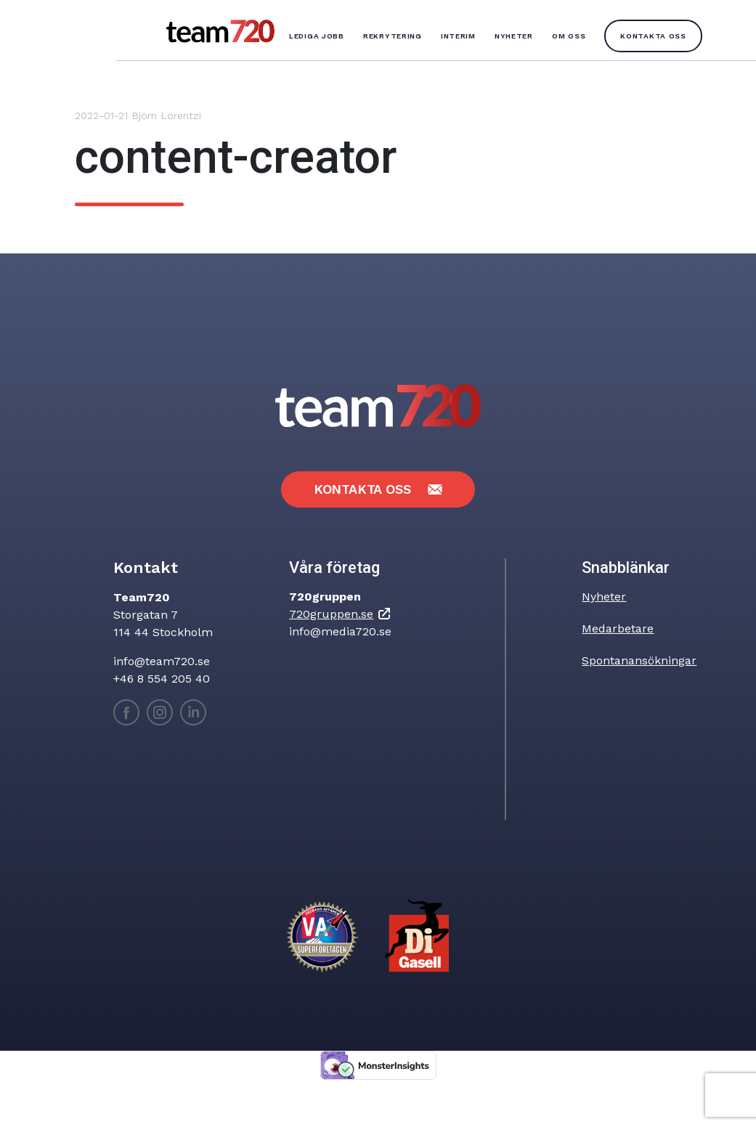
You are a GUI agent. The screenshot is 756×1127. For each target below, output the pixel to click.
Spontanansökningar (639, 660)
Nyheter (514, 36)
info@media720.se (340, 631)
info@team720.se (161, 661)
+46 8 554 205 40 (161, 678)
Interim (458, 36)
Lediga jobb (316, 36)
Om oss (568, 36)
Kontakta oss (653, 36)
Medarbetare (618, 628)
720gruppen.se (331, 614)
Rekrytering (392, 36)
